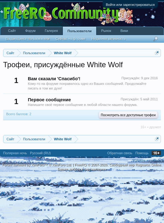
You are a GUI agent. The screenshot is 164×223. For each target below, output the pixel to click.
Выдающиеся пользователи (28, 39)
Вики (124, 31)
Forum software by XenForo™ (37, 165)
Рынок (106, 31)
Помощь (142, 153)
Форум (30, 31)
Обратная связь (119, 153)
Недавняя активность (109, 39)
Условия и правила (147, 160)
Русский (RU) (40, 153)
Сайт (12, 31)
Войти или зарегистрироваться (130, 5)
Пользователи (79, 31)
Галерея (51, 31)
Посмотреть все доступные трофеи (128, 115)
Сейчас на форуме (70, 39)
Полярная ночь (15, 153)
